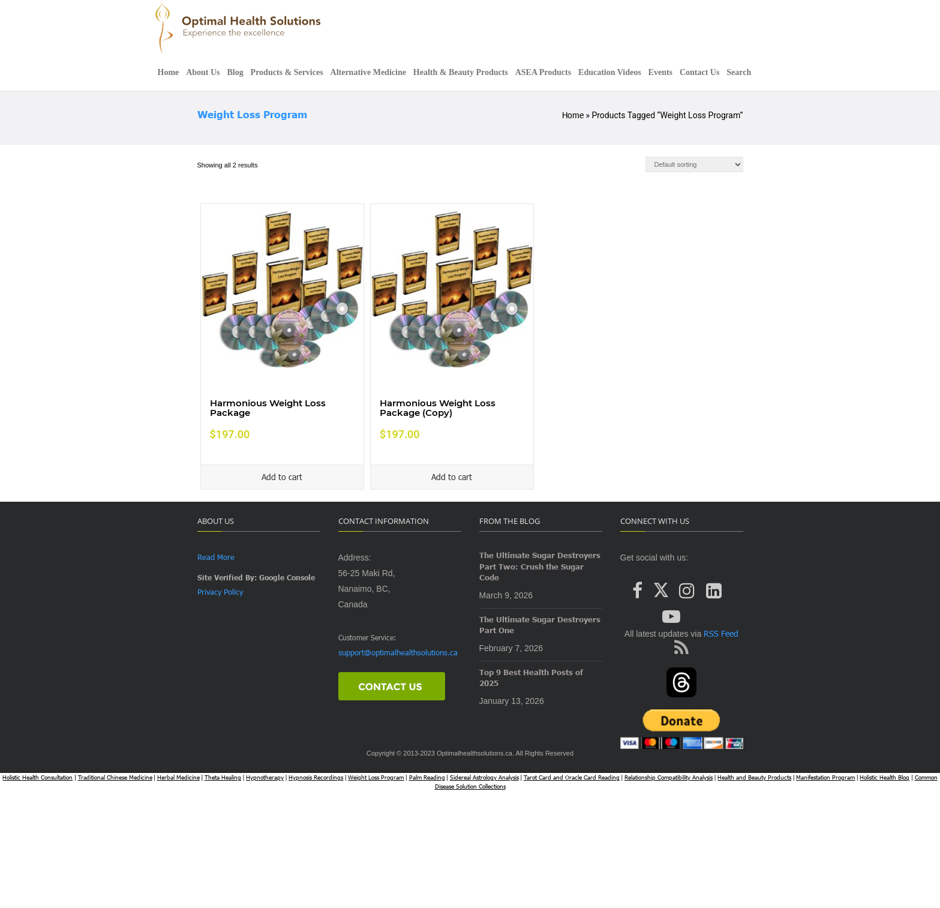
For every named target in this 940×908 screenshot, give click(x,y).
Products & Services (287, 72)
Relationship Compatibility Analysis (668, 777)
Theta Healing (223, 777)
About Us (203, 72)
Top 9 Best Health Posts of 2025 (531, 677)
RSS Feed (719, 633)
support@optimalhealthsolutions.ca (398, 652)
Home (168, 72)
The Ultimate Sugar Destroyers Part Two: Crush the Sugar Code (539, 566)
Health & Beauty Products (460, 72)
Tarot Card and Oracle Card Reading (572, 777)
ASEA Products (543, 72)
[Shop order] (694, 164)
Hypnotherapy (265, 777)
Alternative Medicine (368, 72)
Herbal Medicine (178, 777)
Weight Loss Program (252, 114)
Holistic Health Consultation (37, 777)
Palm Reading (427, 777)
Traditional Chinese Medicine (115, 777)
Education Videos (609, 72)
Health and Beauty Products (754, 777)
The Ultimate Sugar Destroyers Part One (539, 625)
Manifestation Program (825, 777)
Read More (216, 557)
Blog (235, 72)
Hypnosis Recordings (316, 777)
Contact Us (700, 72)
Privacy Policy (220, 592)
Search (738, 72)
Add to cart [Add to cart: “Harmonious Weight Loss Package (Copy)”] (451, 477)
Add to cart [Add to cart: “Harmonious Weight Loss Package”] (282, 477)
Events (660, 72)
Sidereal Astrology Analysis (484, 777)
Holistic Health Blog (884, 777)
